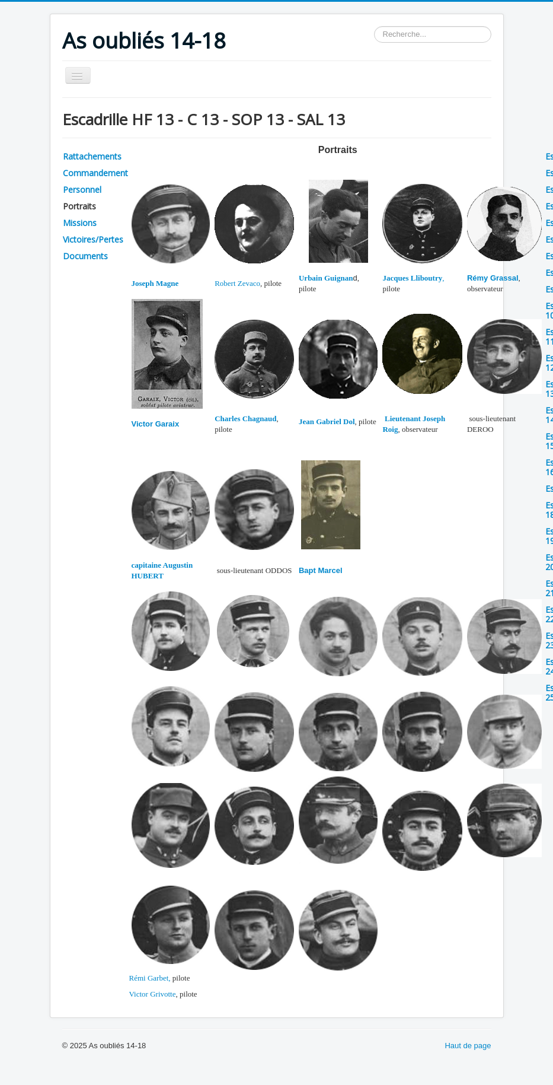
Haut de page (468, 1045)
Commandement (95, 173)
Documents (85, 256)
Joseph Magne (155, 283)
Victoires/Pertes (93, 239)
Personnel (82, 189)
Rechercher (374, 26)
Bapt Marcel (321, 570)
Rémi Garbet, (150, 977)
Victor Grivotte (152, 993)
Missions (80, 222)
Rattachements (92, 156)
